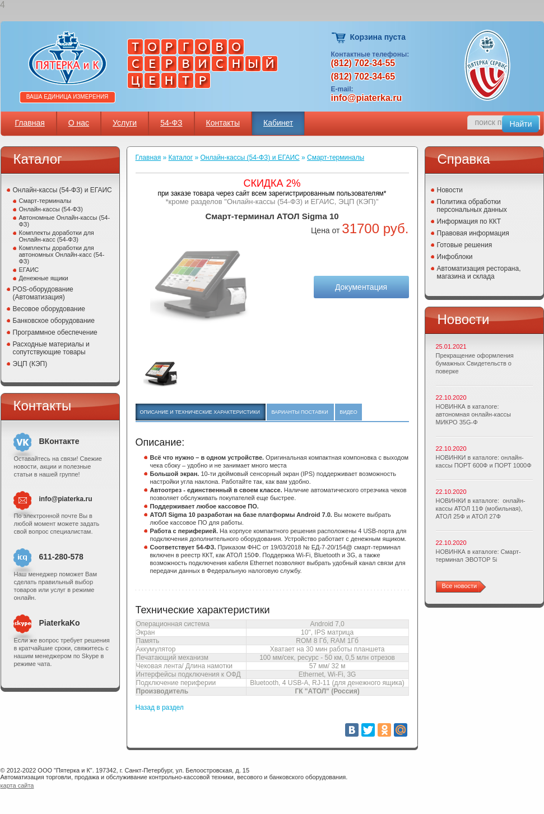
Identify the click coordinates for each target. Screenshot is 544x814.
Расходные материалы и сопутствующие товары (51, 348)
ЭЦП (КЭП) (30, 364)
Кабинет (278, 122)
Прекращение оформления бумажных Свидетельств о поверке (475, 363)
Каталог (181, 157)
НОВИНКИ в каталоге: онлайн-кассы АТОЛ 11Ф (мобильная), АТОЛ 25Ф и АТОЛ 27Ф (481, 508)
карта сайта (17, 785)
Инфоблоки (455, 257)
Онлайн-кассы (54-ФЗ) (51, 209)
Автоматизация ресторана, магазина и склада (479, 272)
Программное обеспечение (55, 332)
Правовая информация (473, 233)
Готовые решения (464, 245)
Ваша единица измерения (67, 97)
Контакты (223, 122)
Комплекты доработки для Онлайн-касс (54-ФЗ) (56, 236)
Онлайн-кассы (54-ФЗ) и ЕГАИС (62, 190)
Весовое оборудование (49, 309)
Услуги (125, 122)
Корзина (339, 38)
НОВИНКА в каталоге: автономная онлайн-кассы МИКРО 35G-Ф (473, 414)
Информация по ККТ (469, 221)
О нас (78, 122)
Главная (30, 122)
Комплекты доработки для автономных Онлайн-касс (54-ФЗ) (62, 254)
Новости (450, 190)
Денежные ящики (43, 278)
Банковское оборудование (54, 321)
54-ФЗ (171, 122)
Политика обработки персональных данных (472, 206)
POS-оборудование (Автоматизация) (43, 293)
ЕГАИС (29, 269)
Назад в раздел (160, 707)
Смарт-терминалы (45, 200)
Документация (361, 287)
